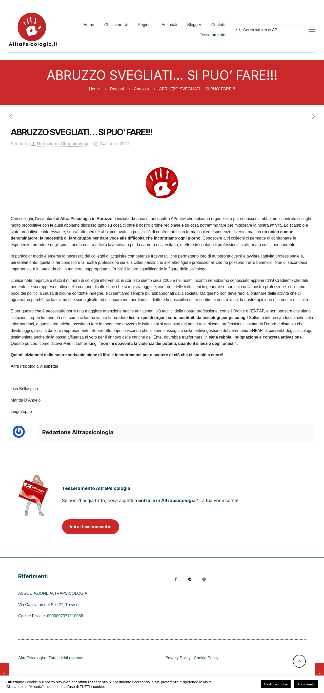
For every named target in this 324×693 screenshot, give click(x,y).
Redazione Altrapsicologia (63, 143)
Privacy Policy (178, 658)
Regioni (117, 89)
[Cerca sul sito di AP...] (269, 30)
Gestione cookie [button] (276, 684)
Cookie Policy (206, 658)
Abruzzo (141, 89)
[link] (33, 495)
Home (94, 89)
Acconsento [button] (306, 684)
